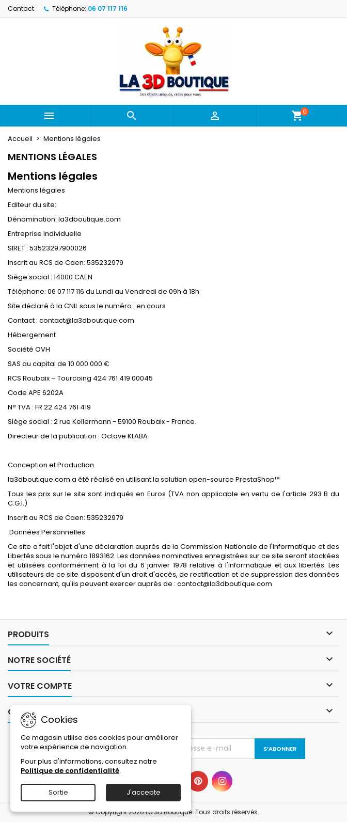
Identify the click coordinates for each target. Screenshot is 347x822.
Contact (21, 8)
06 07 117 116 (108, 8)
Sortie (58, 792)
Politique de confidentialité (70, 771)
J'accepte (144, 792)
